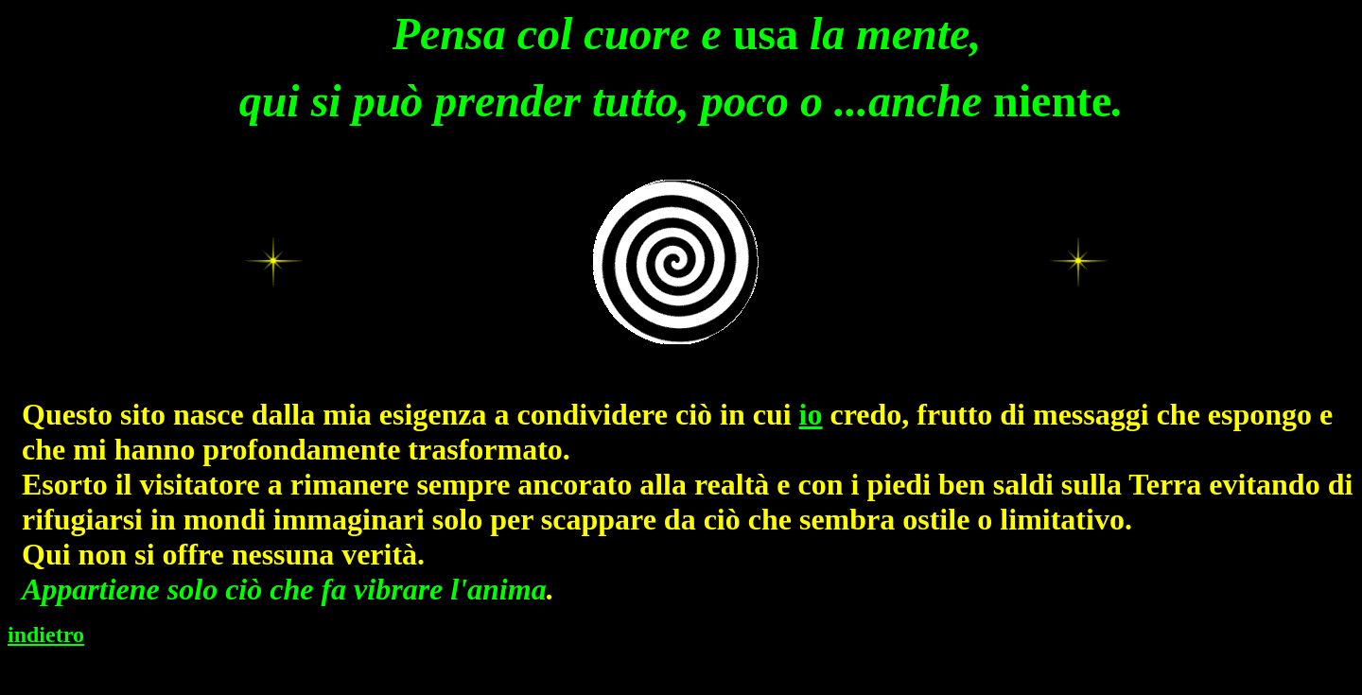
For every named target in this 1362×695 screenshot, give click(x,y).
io (811, 414)
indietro (46, 634)
